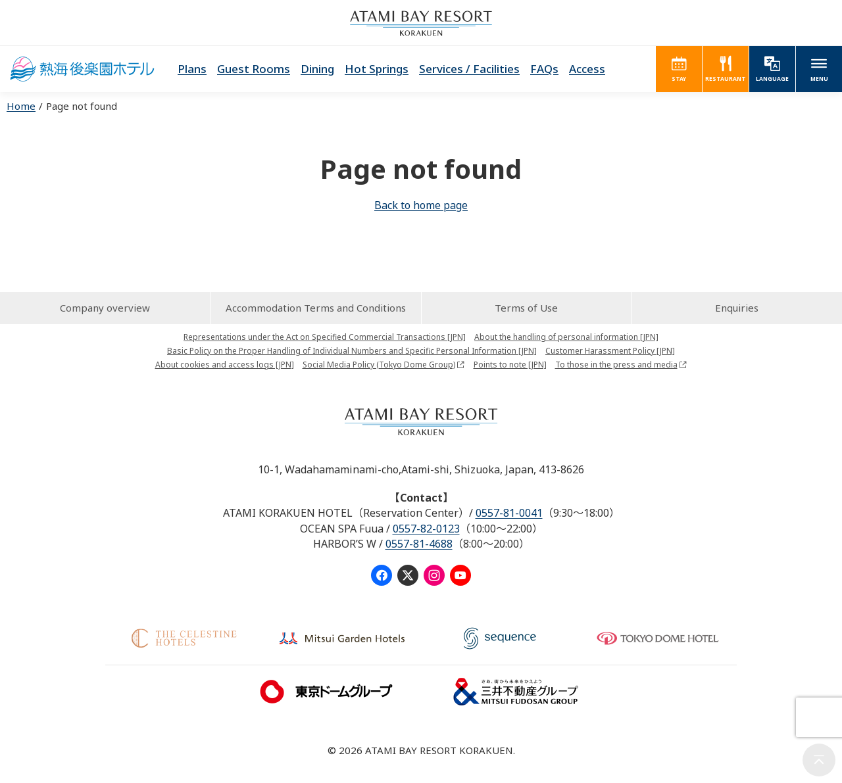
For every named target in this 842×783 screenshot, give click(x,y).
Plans (192, 68)
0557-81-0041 (509, 513)
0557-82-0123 (426, 528)
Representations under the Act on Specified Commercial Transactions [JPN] (325, 337)
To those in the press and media (616, 364)
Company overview (105, 307)
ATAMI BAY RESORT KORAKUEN (421, 23)
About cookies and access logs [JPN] (224, 364)
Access (587, 68)
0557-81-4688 (419, 543)
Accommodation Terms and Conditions (316, 307)
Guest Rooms (253, 68)
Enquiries (736, 307)
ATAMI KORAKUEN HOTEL (82, 69)
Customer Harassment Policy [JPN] (610, 350)
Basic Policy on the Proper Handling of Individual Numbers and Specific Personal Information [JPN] (352, 350)
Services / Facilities (469, 68)
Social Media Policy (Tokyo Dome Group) (379, 364)
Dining (317, 68)
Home (21, 105)
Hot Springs (377, 68)
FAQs (544, 68)
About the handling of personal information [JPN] (566, 337)
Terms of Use (526, 307)
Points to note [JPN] (510, 364)
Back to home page (421, 205)
